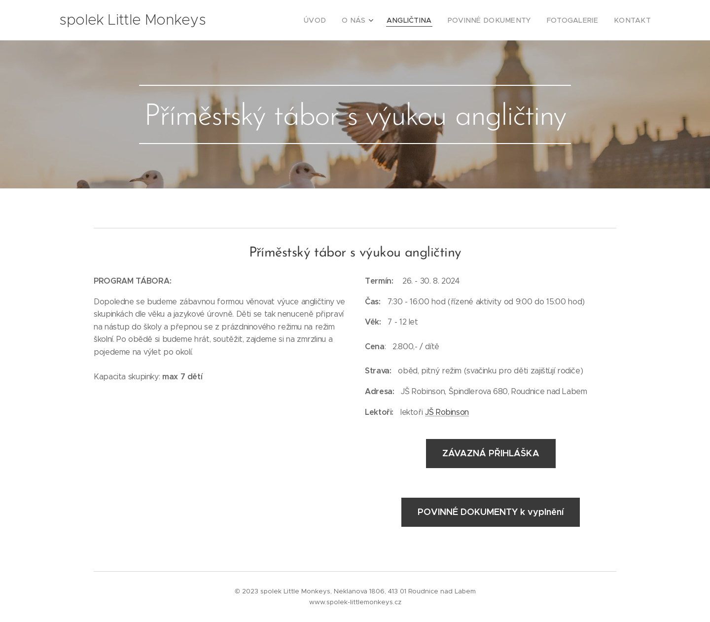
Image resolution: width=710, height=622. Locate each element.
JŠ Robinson (447, 411)
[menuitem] (342, 20)
